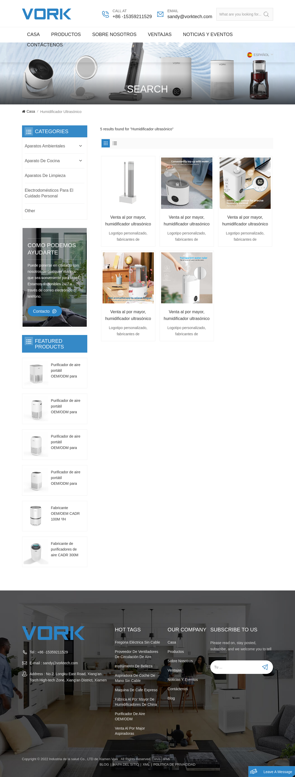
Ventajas (160, 34)
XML (146, 764)
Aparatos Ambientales (45, 146)
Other (30, 211)
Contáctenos (45, 44)
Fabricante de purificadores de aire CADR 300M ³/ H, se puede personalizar (64, 549)
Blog (171, 698)
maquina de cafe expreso (136, 690)
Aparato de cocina (42, 161)
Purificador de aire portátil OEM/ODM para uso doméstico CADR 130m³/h (66, 371)
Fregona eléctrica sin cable (137, 642)
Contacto (41, 311)
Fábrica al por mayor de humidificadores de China (136, 702)
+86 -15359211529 (132, 16)
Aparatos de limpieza (45, 175)
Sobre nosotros (114, 34)
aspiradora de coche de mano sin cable (135, 678)
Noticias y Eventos (208, 34)
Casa (33, 34)
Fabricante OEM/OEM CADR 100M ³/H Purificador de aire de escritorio (66, 514)
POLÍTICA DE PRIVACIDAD (174, 764)
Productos (66, 34)
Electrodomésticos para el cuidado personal (49, 193)
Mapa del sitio (126, 764)
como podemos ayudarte (52, 249)
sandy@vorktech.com (189, 16)
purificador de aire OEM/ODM (130, 716)
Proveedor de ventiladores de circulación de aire (136, 654)
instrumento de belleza (134, 666)
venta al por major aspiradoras (130, 731)
